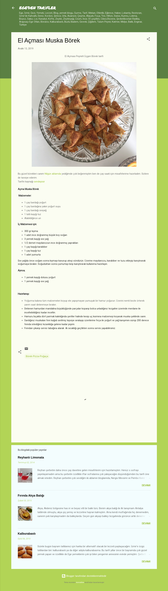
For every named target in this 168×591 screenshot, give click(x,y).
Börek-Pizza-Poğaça (37, 356)
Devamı (146, 485)
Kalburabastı (27, 533)
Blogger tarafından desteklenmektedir (84, 575)
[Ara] (155, 9)
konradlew (80, 582)
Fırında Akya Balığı (31, 495)
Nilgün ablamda (53, 173)
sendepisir (39, 181)
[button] (148, 39)
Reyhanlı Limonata (31, 457)
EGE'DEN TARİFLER (37, 8)
